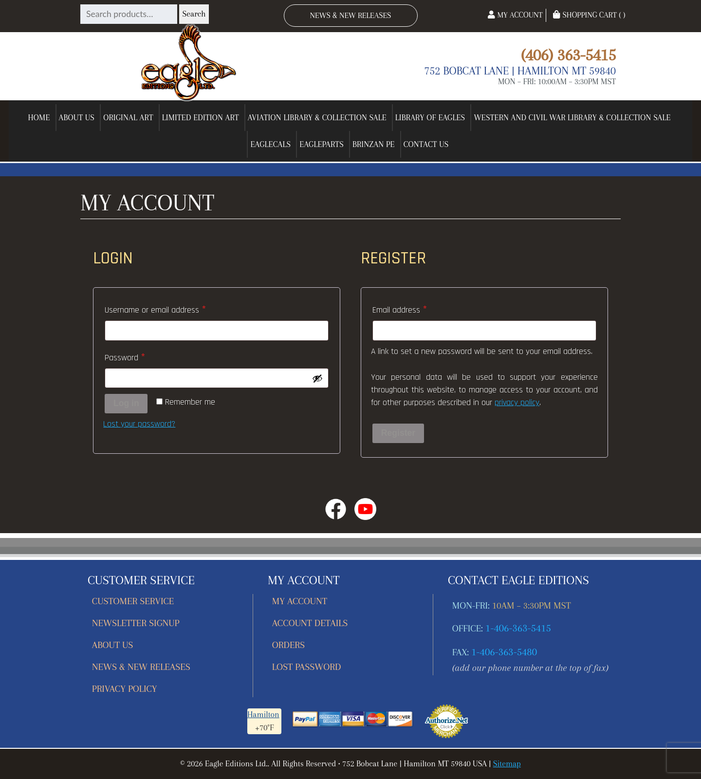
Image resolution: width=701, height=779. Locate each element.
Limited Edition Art (200, 117)
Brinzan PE (373, 144)
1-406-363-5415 (518, 628)
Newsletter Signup (136, 623)
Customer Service (133, 601)
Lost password (306, 666)
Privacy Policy (124, 688)
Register (398, 433)
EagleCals (270, 144)
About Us (77, 117)
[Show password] (317, 378)
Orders (288, 644)
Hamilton (263, 714)
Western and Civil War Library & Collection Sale (572, 117)
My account (299, 601)
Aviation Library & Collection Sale (317, 117)
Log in (126, 403)
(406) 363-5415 (568, 54)
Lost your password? (139, 424)
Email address (401, 309)
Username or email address (157, 309)
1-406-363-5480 (504, 652)
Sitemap (507, 763)
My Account (515, 14)
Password (127, 357)
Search (193, 14)
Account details (310, 623)
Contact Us (426, 144)
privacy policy (517, 402)
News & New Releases (350, 15)
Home (39, 117)
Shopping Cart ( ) (589, 14)
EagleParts (321, 144)
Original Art (128, 117)
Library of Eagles (430, 117)
